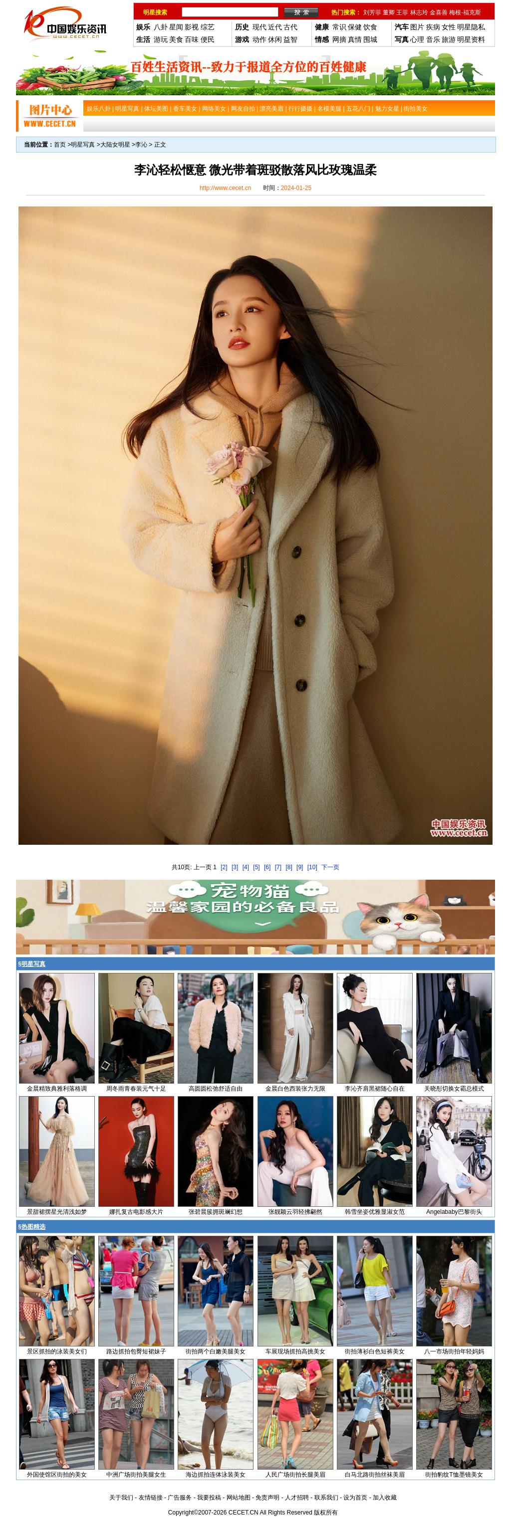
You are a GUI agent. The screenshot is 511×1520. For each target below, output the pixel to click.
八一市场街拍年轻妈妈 (454, 1351)
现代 (259, 27)
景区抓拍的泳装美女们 (57, 1351)
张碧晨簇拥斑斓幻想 (216, 1211)
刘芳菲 (372, 12)
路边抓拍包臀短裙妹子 (136, 1351)
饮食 (370, 27)
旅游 (449, 39)
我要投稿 (209, 1497)
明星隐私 (471, 27)
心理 (417, 39)
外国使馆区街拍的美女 (57, 1474)
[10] (312, 867)
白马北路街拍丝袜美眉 (375, 1474)
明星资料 (471, 39)
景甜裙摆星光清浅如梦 (57, 1211)
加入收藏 (385, 1497)
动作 (259, 39)
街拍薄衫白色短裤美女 (375, 1351)
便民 (208, 39)
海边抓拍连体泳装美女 (216, 1474)
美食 (176, 39)
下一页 (330, 867)
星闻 (176, 27)
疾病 (433, 27)
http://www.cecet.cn (225, 188)
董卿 (389, 12)
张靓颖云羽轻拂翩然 (295, 1211)
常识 (339, 27)
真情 (355, 39)
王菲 (402, 12)
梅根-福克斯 (465, 12)
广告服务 (180, 1497)
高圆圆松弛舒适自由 (216, 1088)
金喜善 (439, 12)
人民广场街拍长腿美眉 (295, 1474)
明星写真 (83, 144)
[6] (267, 867)
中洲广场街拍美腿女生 (136, 1474)
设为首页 (355, 1497)
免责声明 (267, 1497)
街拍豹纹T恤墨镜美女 (454, 1474)
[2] (224, 867)
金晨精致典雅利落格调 (57, 1088)
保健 (355, 27)
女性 (449, 27)
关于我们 (121, 1497)
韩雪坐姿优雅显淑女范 (375, 1211)
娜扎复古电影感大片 (136, 1211)
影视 (192, 27)
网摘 (339, 39)
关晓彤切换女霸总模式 (454, 1088)
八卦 (161, 27)
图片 (417, 27)
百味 (192, 39)
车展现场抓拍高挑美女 (295, 1351)
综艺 (208, 27)
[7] (278, 867)
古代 (290, 27)
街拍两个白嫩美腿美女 (216, 1351)
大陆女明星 (115, 144)
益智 (290, 39)
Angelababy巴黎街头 (454, 1211)
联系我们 (326, 1497)
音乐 (433, 39)
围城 (370, 39)
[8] (288, 867)
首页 (60, 144)
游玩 (161, 39)
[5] (256, 867)
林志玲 (419, 12)
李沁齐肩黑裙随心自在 (375, 1088)
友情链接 (151, 1497)
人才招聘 (297, 1497)
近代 (275, 27)
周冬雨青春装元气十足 (136, 1088)
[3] (235, 867)
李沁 (141, 144)
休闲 (275, 39)
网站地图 (239, 1497)
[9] (299, 867)
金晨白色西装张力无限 (295, 1088)
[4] (246, 867)
